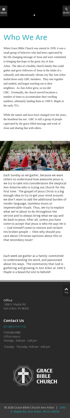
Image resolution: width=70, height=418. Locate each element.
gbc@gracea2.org (14, 326)
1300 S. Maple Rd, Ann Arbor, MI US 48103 (38, 409)
